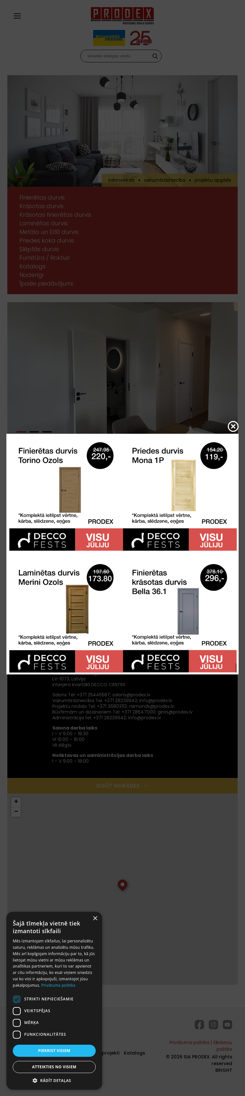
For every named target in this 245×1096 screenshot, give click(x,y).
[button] (54, 1080)
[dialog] (54, 1001)
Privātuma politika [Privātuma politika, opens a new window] (58, 985)
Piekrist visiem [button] (54, 1050)
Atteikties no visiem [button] (54, 1067)
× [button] (95, 918)
